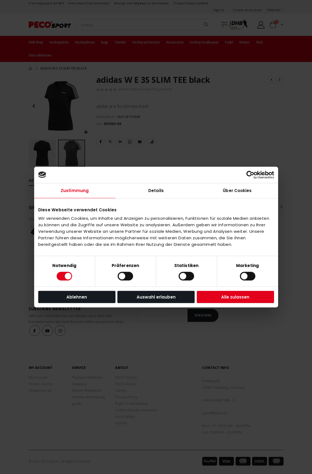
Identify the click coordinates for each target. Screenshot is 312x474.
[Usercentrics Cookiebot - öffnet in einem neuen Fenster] (250, 175)
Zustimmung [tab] (75, 190)
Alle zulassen (235, 297)
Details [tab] (156, 190)
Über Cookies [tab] (237, 190)
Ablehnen (76, 297)
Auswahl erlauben (156, 297)
